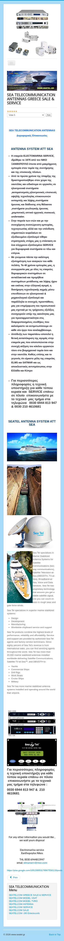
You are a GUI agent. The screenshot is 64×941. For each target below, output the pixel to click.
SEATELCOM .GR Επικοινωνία (24, 913)
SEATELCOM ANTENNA (21, 904)
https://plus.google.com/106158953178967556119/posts (34, 870)
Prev (14, 877)
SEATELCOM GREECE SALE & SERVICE (30, 895)
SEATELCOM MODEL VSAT (23, 898)
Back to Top (55, 934)
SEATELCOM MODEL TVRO (23, 901)
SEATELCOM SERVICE (21, 907)
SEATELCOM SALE (19, 910)
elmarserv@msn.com (35, 862)
